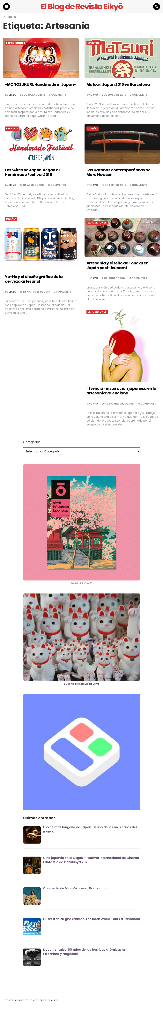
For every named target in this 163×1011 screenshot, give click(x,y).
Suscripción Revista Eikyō (81, 684)
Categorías (32, 442)
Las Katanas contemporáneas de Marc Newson (118, 172)
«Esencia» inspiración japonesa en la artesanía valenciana (121, 391)
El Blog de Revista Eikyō (81, 6)
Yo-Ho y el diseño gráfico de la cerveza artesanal (34, 279)
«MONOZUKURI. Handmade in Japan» (40, 84)
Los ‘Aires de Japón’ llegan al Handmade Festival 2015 (32, 172)
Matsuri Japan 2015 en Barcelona (118, 84)
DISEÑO (92, 128)
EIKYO (12, 95)
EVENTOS (94, 43)
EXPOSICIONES (15, 43)
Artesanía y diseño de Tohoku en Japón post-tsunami (117, 266)
